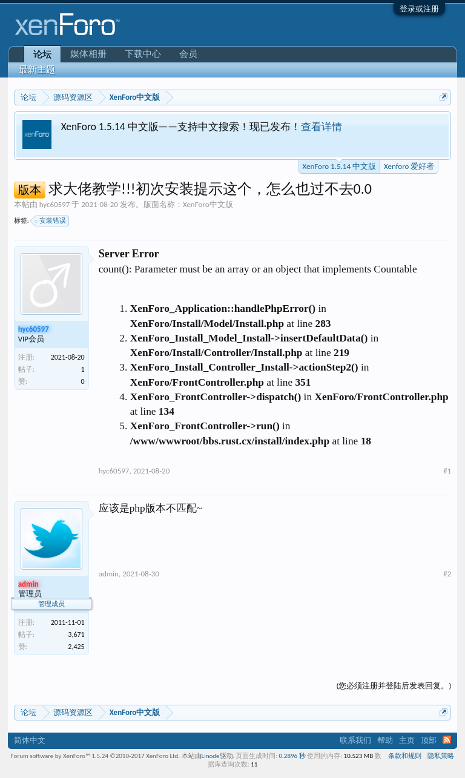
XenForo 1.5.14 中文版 (339, 165)
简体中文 (29, 740)
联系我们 (355, 740)
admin (109, 573)
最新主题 (37, 69)
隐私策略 (440, 756)
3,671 (76, 634)
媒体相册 (88, 53)
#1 (447, 470)
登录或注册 (419, 8)
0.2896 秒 (292, 756)
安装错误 (51, 221)
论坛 (42, 54)
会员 (188, 53)
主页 (407, 740)
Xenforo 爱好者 (409, 166)
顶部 (429, 740)
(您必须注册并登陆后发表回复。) (393, 685)
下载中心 (143, 53)
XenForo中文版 (208, 204)
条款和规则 (404, 756)
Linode (211, 756)
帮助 (385, 740)
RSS (447, 740)
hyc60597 (54, 204)
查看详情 (321, 126)
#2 (447, 573)
